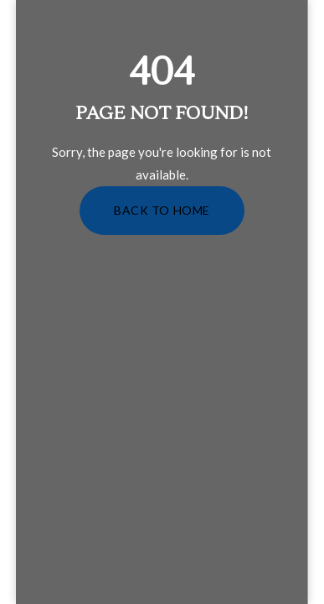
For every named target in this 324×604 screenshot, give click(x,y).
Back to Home (162, 210)
